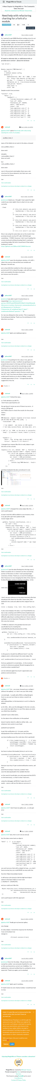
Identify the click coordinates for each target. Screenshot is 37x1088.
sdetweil (7, 127)
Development (6, 24)
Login (12, 1044)
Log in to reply (30, 28)
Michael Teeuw (26, 1070)
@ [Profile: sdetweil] (4, 200)
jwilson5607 (8, 35)
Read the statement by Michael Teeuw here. (18, 10)
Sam (18, 1072)
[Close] (33, 1012)
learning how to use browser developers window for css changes (16, 186)
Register (6, 1044)
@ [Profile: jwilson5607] (5, 130)
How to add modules (6, 183)
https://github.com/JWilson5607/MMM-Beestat (16, 246)
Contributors (19, 1078)
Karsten (18, 1074)
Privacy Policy (21, 1080)
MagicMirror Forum (13, 2)
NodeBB (20, 1076)
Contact (13, 1080)
